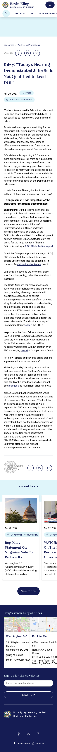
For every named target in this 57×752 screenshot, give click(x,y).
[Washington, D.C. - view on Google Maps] (22, 624)
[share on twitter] (27, 53)
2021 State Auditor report (39, 246)
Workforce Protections (28, 45)
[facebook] (18, 733)
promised (14, 385)
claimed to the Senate (29, 264)
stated (24, 350)
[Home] (22, 4)
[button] (26, 93)
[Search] (6, 13)
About (20, 13)
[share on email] (36, 53)
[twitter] (28, 733)
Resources (9, 45)
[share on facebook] (18, 53)
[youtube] (38, 733)
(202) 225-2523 (15, 655)
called (28, 325)
